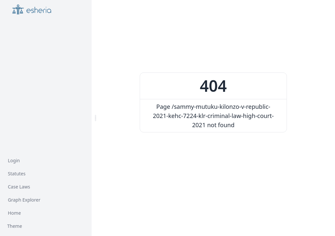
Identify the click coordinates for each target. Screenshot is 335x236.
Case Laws (19, 187)
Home (14, 213)
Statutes (17, 173)
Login (14, 160)
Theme (14, 226)
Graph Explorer (24, 200)
